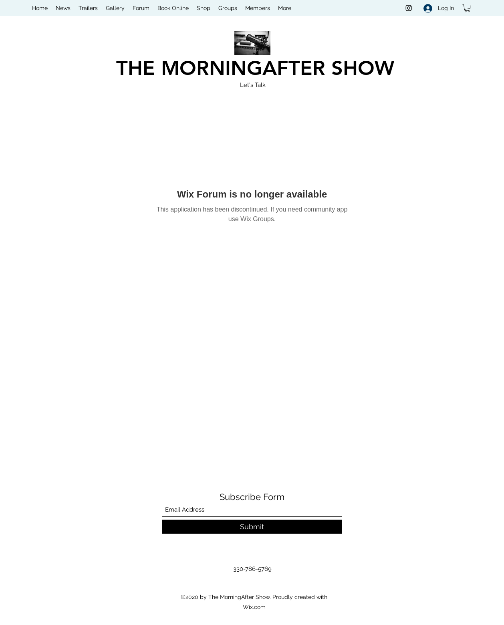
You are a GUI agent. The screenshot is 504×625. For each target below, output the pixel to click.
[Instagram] (409, 8)
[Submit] (252, 527)
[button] (467, 8)
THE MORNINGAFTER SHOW (255, 68)
